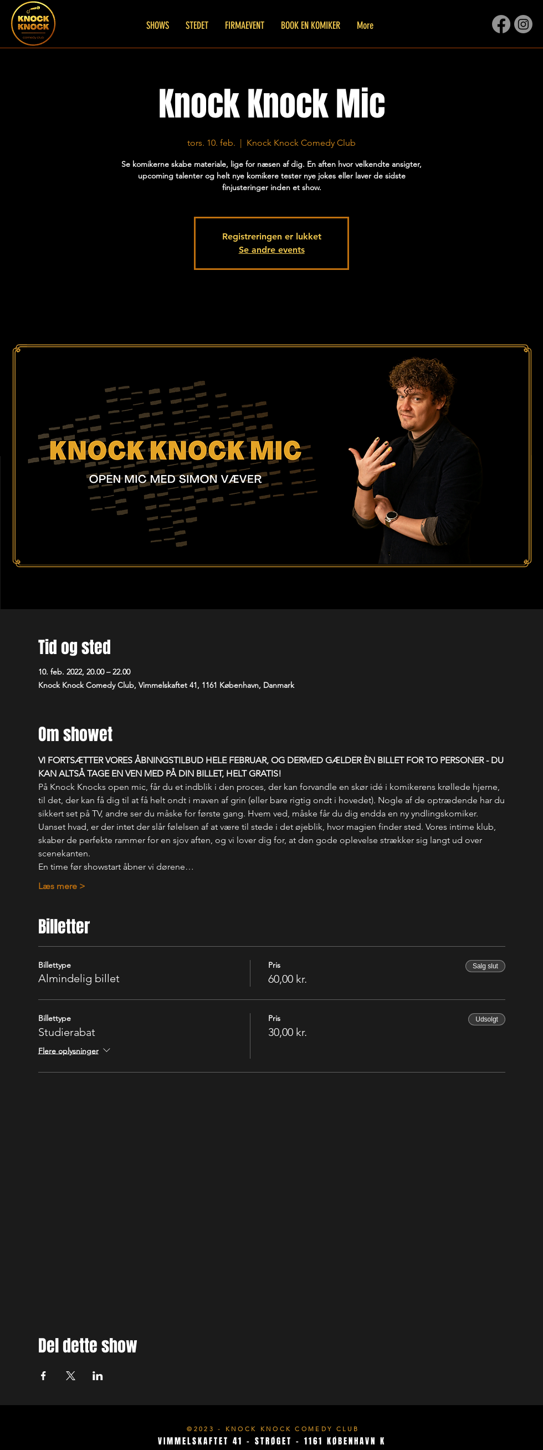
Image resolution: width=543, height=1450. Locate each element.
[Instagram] (523, 24)
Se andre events (272, 249)
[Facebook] (501, 24)
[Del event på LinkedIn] (98, 1375)
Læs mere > (61, 886)
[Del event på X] (70, 1375)
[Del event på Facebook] (43, 1375)
